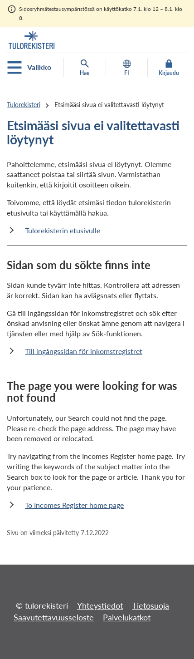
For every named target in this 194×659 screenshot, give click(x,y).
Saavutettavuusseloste (54, 617)
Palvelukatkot (126, 617)
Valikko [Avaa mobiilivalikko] (29, 67)
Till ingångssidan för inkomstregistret (83, 351)
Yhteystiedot (100, 605)
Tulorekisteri (23, 104)
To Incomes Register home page (74, 505)
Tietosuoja (150, 605)
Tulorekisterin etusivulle (62, 230)
